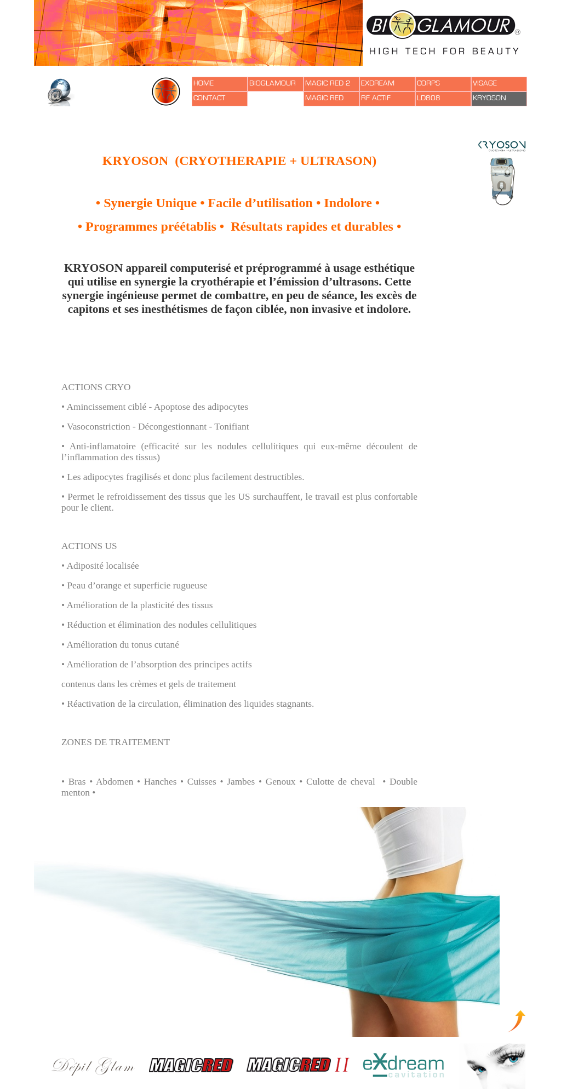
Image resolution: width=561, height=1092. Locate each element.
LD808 (428, 98)
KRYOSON (489, 98)
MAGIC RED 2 (328, 83)
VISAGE (485, 83)
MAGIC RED (324, 98)
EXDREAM (377, 83)
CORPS (428, 83)
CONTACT (209, 98)
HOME (203, 83)
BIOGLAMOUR (272, 83)
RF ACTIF (376, 98)
